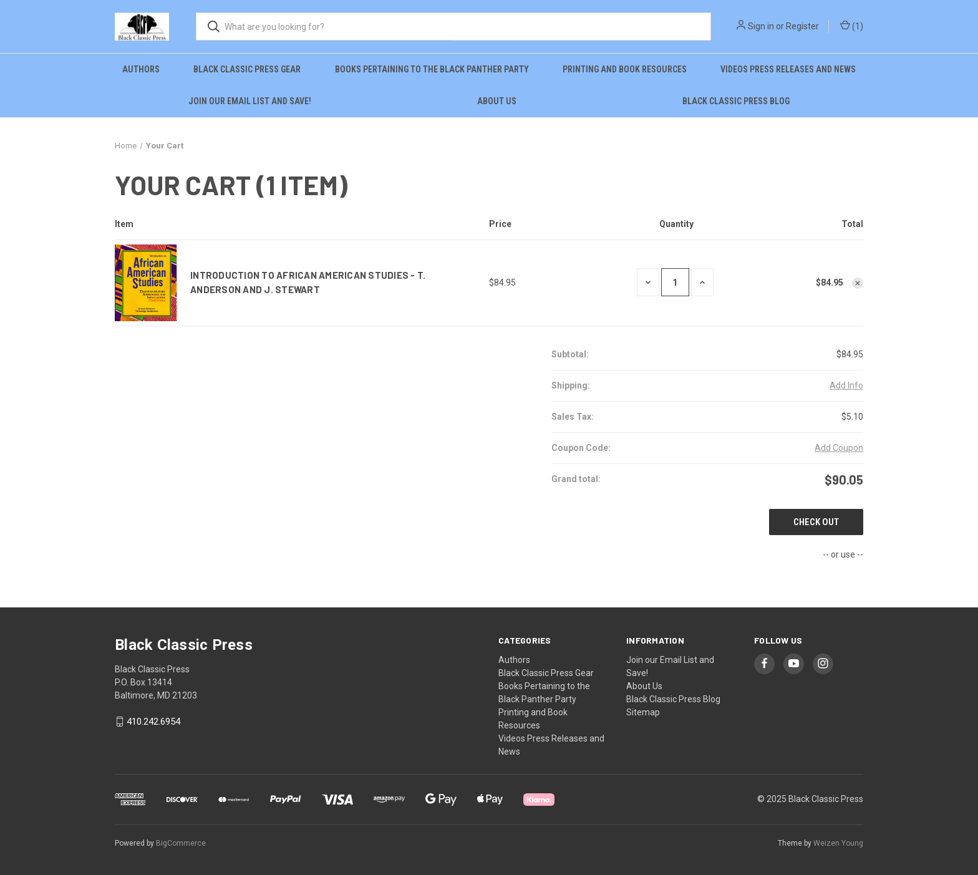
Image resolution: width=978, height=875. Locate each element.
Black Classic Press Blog (736, 101)
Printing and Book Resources (625, 69)
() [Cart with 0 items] (851, 26)
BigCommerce (181, 843)
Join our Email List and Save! (249, 101)
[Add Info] (846, 385)
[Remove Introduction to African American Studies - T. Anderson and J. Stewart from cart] (857, 283)
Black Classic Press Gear (247, 69)
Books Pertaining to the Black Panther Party (432, 69)
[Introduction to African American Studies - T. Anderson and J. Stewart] (675, 282)
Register (802, 26)
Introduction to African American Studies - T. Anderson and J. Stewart (307, 282)
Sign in (761, 26)
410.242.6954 (153, 721)
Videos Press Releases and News (788, 69)
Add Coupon (839, 448)
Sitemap (643, 712)
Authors (141, 69)
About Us (496, 101)
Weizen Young (838, 843)
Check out (816, 522)
